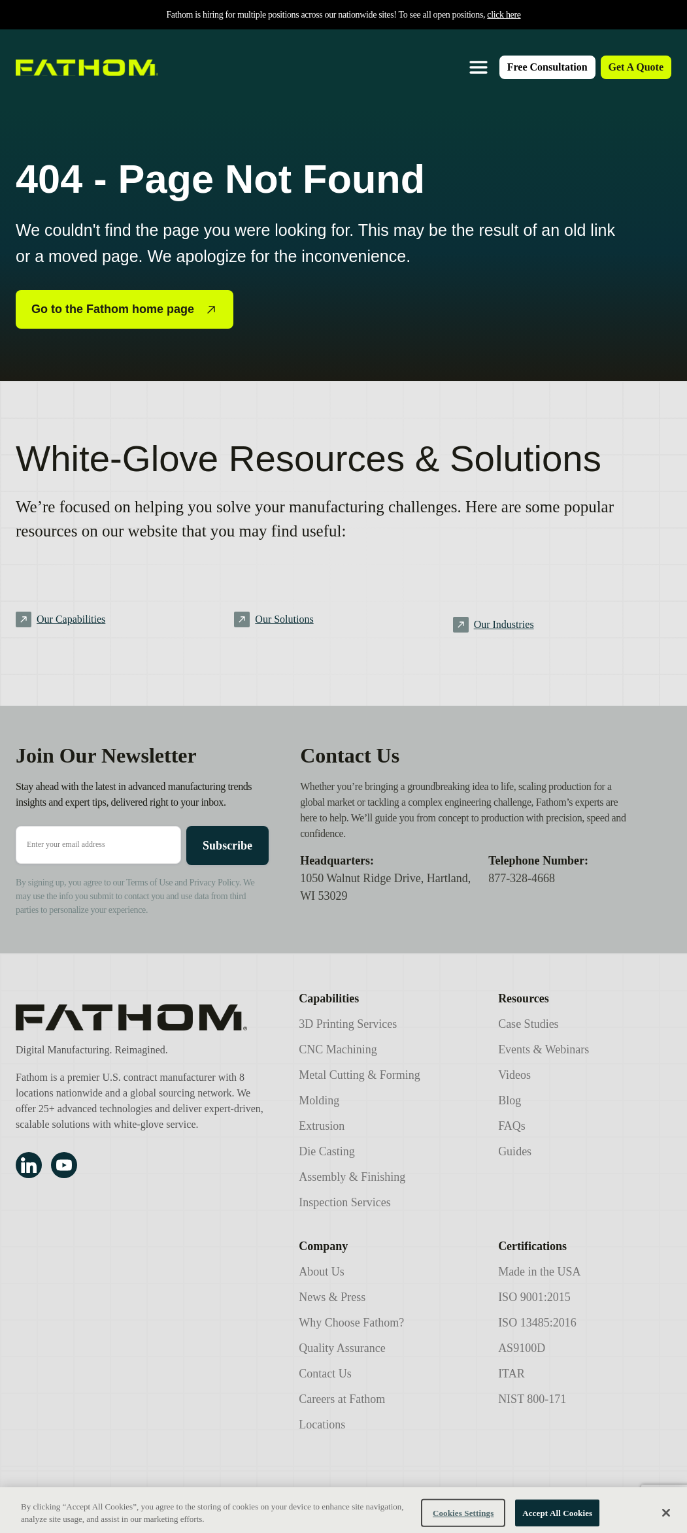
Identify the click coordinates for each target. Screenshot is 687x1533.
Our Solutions (284, 619)
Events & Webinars (543, 1049)
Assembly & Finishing (352, 1176)
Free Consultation (547, 67)
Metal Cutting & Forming (359, 1074)
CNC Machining (338, 1049)
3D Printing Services (348, 1023)
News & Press (332, 1297)
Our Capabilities (71, 619)
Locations (322, 1424)
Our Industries (504, 624)
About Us (321, 1271)
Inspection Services (344, 1202)
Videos (514, 1074)
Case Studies (528, 1023)
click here (503, 15)
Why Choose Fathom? (351, 1322)
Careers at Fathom (342, 1399)
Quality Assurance (342, 1348)
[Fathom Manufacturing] (141, 1017)
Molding (319, 1100)
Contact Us (325, 1373)
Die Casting (327, 1151)
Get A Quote (636, 67)
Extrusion (321, 1125)
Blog (509, 1100)
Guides (514, 1151)
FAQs (512, 1125)
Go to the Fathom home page (124, 309)
